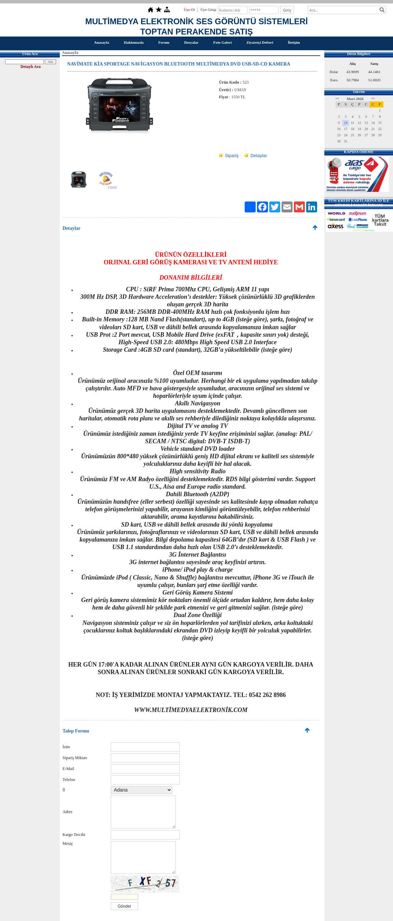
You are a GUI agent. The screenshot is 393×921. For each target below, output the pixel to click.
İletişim (294, 42)
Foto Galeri (222, 42)
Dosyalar (191, 42)
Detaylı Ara (31, 66)
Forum (163, 42)
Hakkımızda (134, 42)
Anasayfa (101, 42)
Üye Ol (189, 10)
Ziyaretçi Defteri (259, 42)
